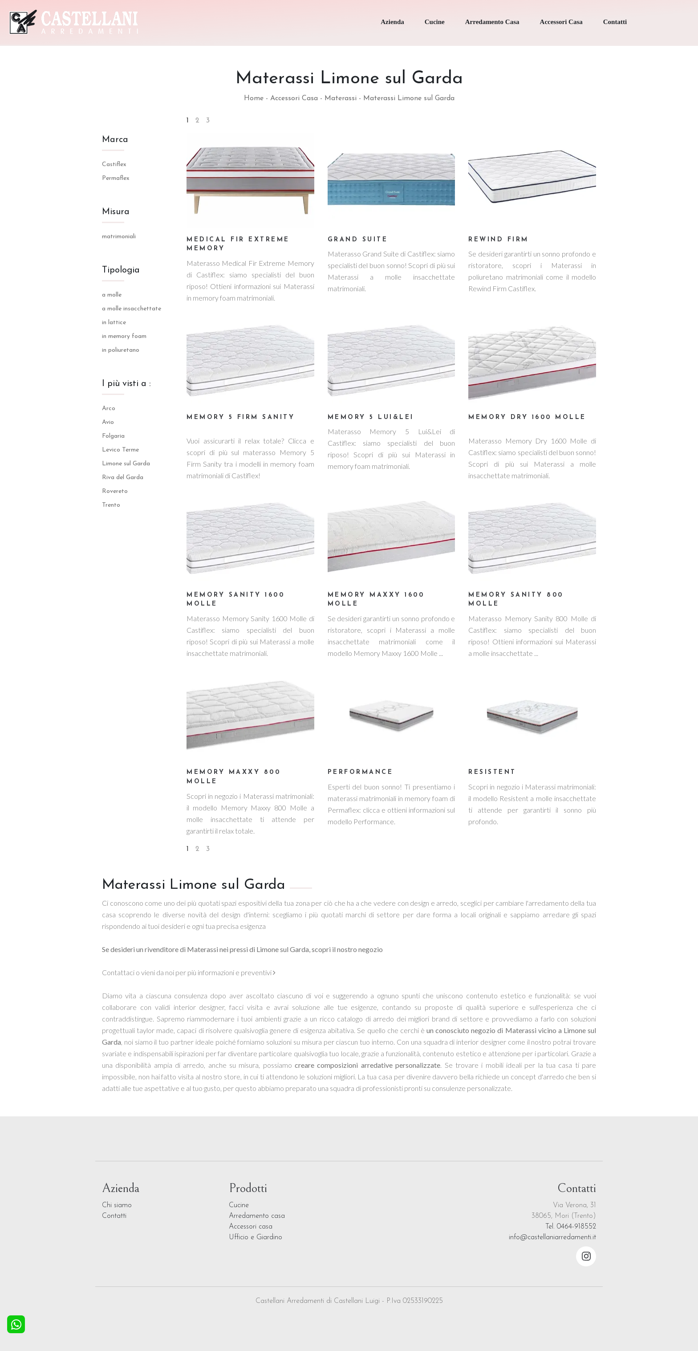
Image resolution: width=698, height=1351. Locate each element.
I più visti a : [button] (126, 383)
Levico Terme (120, 450)
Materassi (341, 98)
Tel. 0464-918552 (570, 1226)
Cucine (435, 21)
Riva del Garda (122, 477)
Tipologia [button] (121, 270)
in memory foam (124, 336)
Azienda (392, 21)
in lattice (114, 322)
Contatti (615, 21)
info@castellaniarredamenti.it (552, 1237)
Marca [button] (115, 139)
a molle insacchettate (131, 308)
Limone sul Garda (126, 463)
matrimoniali (119, 236)
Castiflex (114, 164)
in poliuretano (120, 350)
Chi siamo (117, 1205)
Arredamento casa (257, 1216)
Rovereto (115, 491)
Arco (108, 408)
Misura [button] (116, 212)
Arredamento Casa (492, 21)
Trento (111, 505)
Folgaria (113, 436)
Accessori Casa (561, 21)
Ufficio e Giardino (255, 1237)
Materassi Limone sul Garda (409, 98)
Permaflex (116, 178)
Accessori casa (250, 1226)
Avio (108, 422)
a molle (112, 295)
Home (254, 98)
